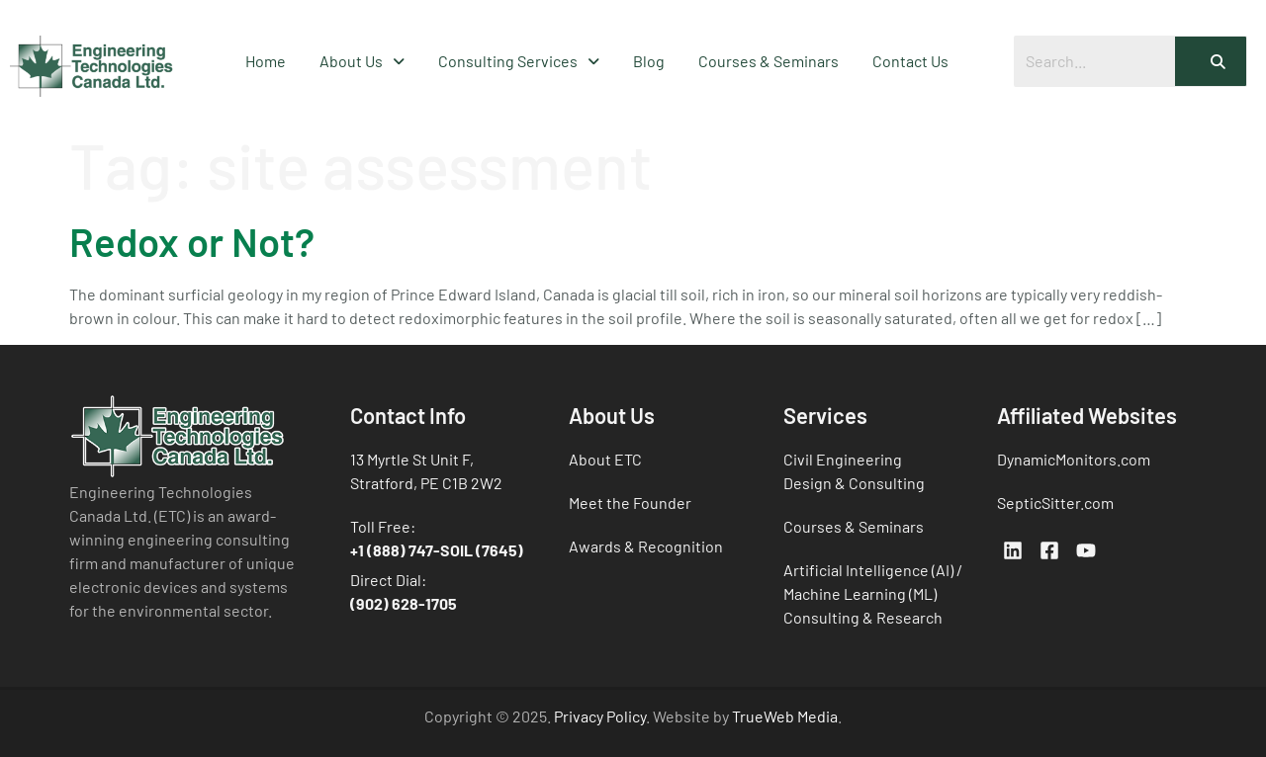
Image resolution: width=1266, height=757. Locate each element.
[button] (362, 61)
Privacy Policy (600, 716)
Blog (649, 60)
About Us (362, 60)
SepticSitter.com (1055, 502)
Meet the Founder (630, 502)
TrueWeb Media (785, 716)
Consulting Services (518, 60)
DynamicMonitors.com (1073, 459)
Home (265, 60)
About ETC (605, 459)
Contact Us (910, 60)
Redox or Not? (192, 241)
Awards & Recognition (646, 546)
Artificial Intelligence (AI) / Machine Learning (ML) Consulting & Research (872, 593)
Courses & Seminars (768, 60)
